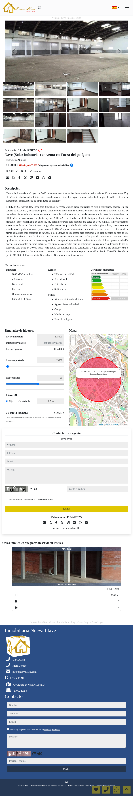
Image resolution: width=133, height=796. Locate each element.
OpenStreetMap (112, 424)
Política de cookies (76, 786)
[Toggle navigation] (127, 8)
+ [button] (73, 337)
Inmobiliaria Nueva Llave (36, 786)
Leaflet (100, 424)
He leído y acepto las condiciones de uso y (30, 499)
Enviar (66, 508)
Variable (26, 401)
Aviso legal (90, 786)
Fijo (11, 401)
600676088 (66, 438)
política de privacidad (45, 499)
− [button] (73, 342)
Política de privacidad (57, 786)
